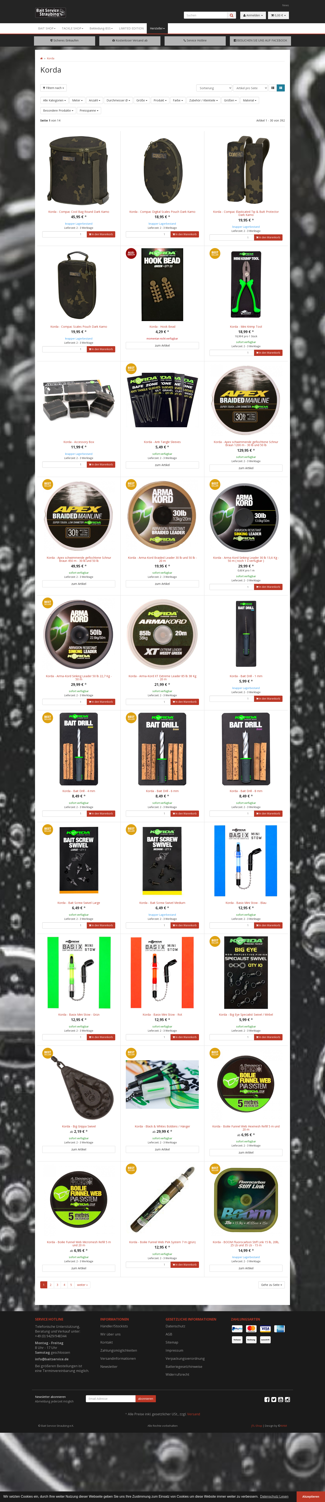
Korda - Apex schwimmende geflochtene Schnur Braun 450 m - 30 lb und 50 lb (79, 568)
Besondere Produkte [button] (58, 110)
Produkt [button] (160, 100)
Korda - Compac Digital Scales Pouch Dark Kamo (162, 212)
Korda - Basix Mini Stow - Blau (246, 925)
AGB (169, 1375)
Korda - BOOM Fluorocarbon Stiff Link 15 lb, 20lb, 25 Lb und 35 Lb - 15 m (246, 1280)
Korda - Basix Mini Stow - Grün (78, 1042)
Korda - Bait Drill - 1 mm (246, 690)
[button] (273, 87)
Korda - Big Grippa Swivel (79, 1158)
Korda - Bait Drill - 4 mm (78, 809)
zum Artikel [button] (162, 345)
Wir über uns (110, 1375)
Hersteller (157, 28)
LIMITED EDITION (131, 28)
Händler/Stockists (114, 1367)
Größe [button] (141, 100)
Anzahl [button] (94, 100)
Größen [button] (230, 100)
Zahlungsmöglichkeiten (118, 1391)
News (285, 5)
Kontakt (106, 1383)
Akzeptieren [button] (310, 1496)
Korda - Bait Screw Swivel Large (78, 925)
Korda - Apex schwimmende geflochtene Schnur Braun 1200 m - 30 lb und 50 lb (246, 448)
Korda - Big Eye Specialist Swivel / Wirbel (246, 1042)
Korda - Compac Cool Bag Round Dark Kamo (78, 212)
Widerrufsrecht (177, 1415)
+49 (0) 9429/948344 (50, 1377)
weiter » (82, 1326)
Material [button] (249, 100)
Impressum (174, 1391)
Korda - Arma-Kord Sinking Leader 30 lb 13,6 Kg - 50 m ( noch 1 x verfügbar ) (246, 568)
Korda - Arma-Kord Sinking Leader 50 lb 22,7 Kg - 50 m (79, 691)
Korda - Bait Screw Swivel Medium (162, 925)
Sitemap (172, 1383)
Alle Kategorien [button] (54, 100)
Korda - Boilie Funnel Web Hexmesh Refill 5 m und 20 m (246, 1159)
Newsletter (109, 1407)
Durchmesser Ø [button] (118, 100)
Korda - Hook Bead (162, 327)
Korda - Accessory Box (78, 446)
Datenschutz (175, 1367)
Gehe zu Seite (271, 1326)
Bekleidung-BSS (101, 28)
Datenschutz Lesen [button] (274, 1496)
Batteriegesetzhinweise (184, 1407)
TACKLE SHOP (72, 28)
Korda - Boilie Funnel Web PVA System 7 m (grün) (162, 1278)
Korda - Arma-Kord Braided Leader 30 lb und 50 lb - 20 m (162, 568)
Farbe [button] (178, 100)
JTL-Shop (256, 1467)
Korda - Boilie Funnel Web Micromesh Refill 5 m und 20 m (79, 1280)
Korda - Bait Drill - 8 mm (246, 809)
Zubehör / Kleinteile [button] (203, 100)
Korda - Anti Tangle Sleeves (162, 446)
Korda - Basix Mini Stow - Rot (162, 1042)
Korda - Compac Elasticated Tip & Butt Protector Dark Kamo (246, 213)
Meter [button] (77, 100)
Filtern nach (53, 88)
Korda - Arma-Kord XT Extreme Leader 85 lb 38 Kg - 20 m (162, 691)
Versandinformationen (118, 1399)
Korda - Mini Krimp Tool (246, 327)
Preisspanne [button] (89, 110)
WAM (283, 1467)
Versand (193, 1455)
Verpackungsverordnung (185, 1399)
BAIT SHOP (47, 28)
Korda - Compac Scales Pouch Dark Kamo (78, 327)
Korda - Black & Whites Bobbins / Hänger (162, 1158)
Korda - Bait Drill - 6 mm (162, 809)
